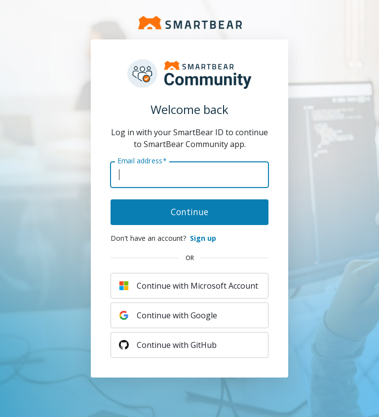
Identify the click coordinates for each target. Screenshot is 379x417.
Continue (189, 212)
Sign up (203, 238)
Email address (141, 161)
